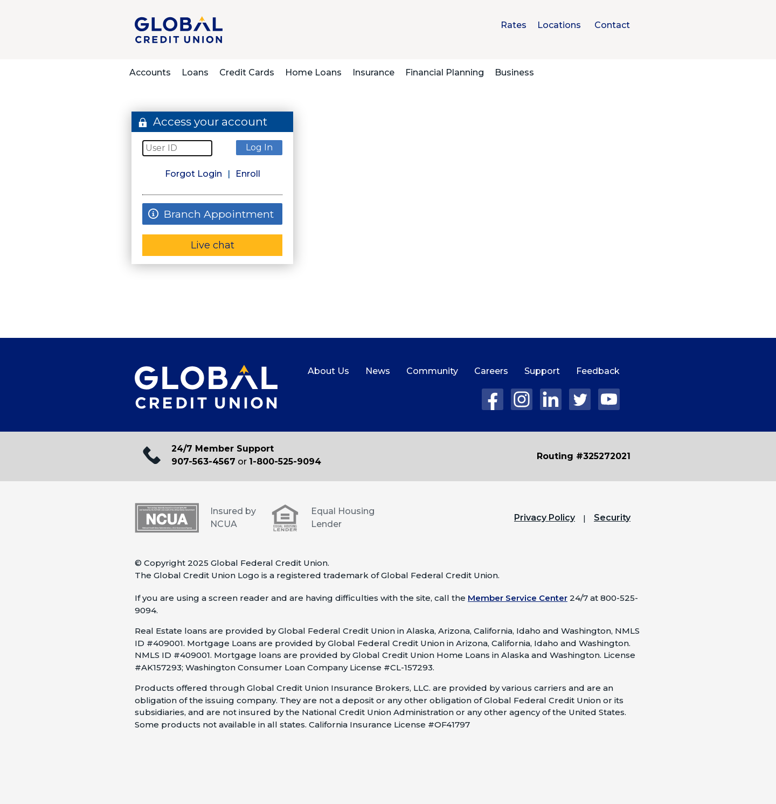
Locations (559, 25)
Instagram (521, 399)
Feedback (598, 371)
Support (542, 371)
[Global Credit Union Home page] (206, 387)
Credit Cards (246, 72)
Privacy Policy (544, 517)
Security (612, 517)
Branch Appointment (208, 214)
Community (432, 371)
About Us (328, 371)
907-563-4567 (203, 461)
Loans (195, 72)
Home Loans (313, 72)
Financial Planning (444, 72)
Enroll (247, 174)
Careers (491, 371)
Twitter (580, 399)
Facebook (492, 399)
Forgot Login (193, 174)
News (377, 371)
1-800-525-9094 (285, 461)
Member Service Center (517, 598)
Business (514, 72)
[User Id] (177, 148)
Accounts (150, 72)
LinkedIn (551, 399)
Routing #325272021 (583, 456)
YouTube (609, 399)
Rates (513, 25)
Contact (612, 25)
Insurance (373, 72)
